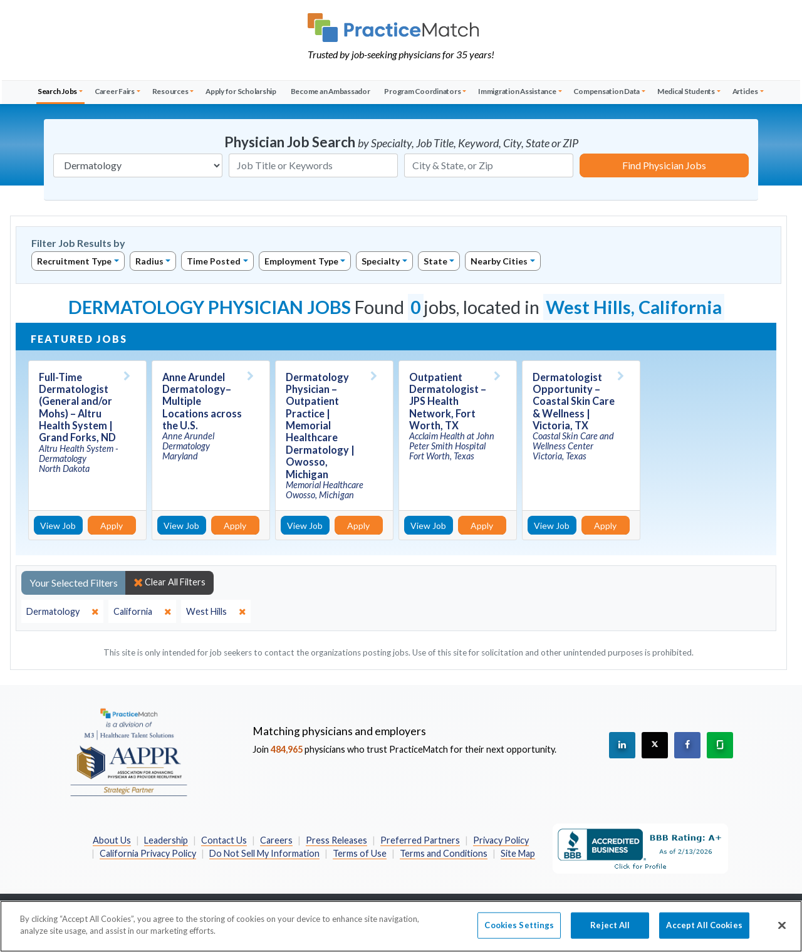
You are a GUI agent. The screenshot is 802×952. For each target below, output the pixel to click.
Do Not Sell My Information (264, 853)
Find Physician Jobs (664, 165)
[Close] (782, 934)
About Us (112, 840)
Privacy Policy (501, 840)
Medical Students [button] (686, 91)
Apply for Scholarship (241, 91)
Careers (276, 840)
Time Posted (214, 261)
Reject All (610, 934)
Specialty (381, 261)
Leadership (166, 840)
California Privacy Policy (148, 853)
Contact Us (224, 840)
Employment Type (301, 261)
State (435, 261)
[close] (62, 612)
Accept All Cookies (704, 934)
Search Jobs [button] (57, 91)
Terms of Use (360, 853)
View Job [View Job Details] (58, 525)
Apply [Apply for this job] (111, 525)
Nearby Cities (499, 261)
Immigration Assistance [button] (517, 91)
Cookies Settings (519, 934)
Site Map (518, 853)
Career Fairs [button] (115, 91)
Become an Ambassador (330, 91)
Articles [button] (745, 91)
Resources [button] (170, 91)
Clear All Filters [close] (169, 582)
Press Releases (336, 840)
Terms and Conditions (443, 853)
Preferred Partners (420, 840)
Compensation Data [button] (606, 91)
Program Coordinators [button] (422, 91)
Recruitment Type (74, 261)
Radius (149, 261)
